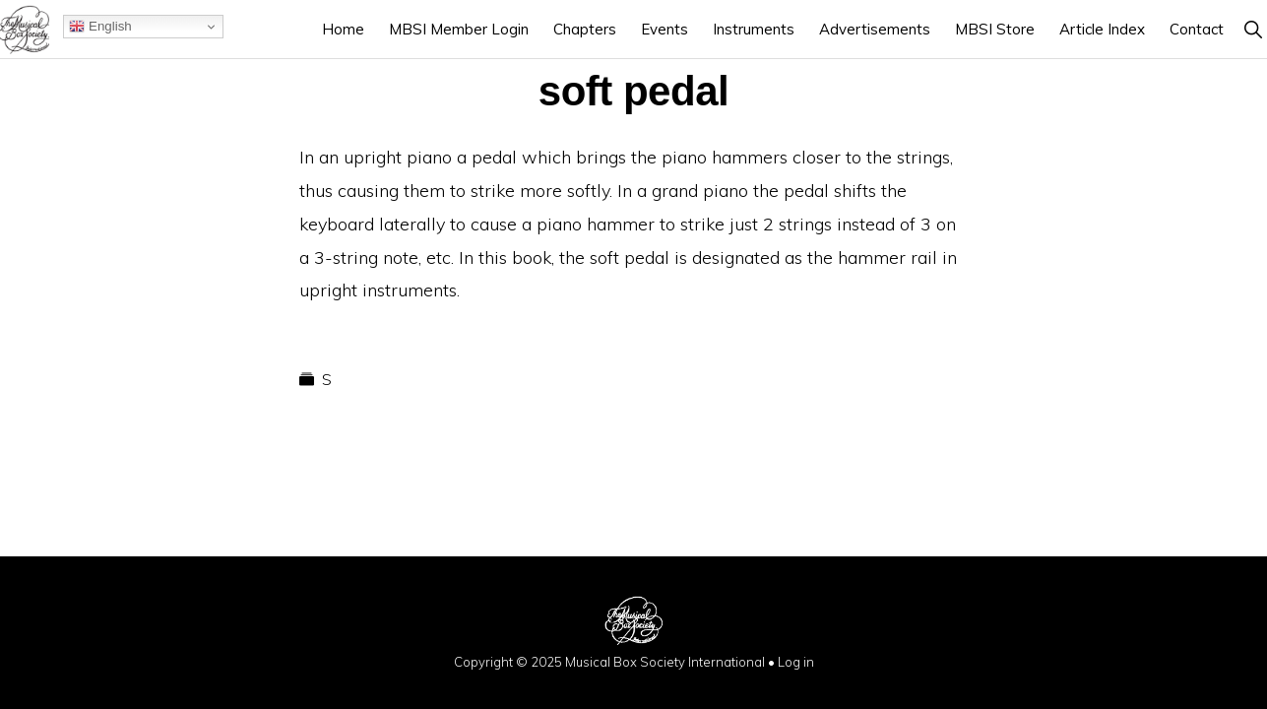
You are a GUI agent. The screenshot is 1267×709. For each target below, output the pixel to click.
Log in (796, 662)
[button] (1252, 29)
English (100, 26)
